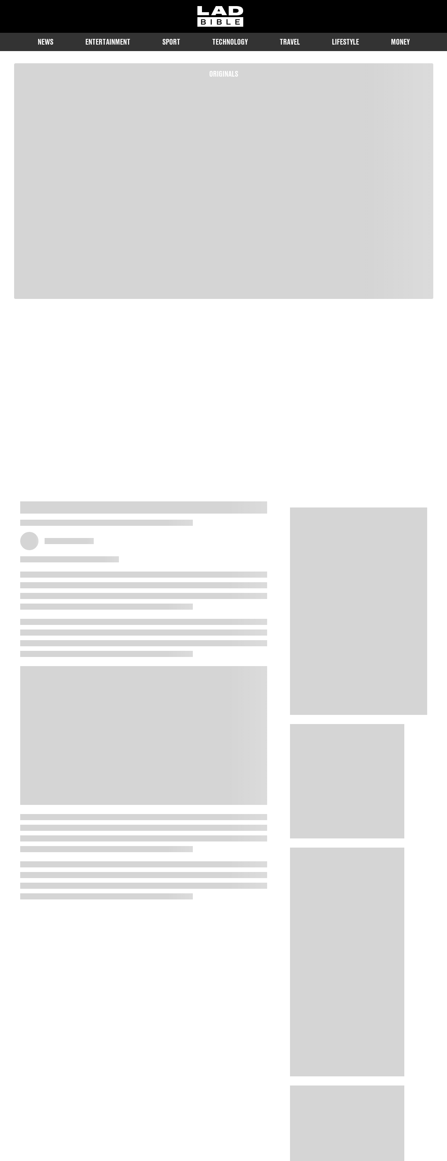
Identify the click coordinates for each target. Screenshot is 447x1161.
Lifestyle (345, 41)
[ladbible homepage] (220, 16)
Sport (171, 41)
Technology (230, 41)
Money (400, 41)
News (45, 41)
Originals (223, 73)
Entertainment (107, 41)
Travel (290, 41)
